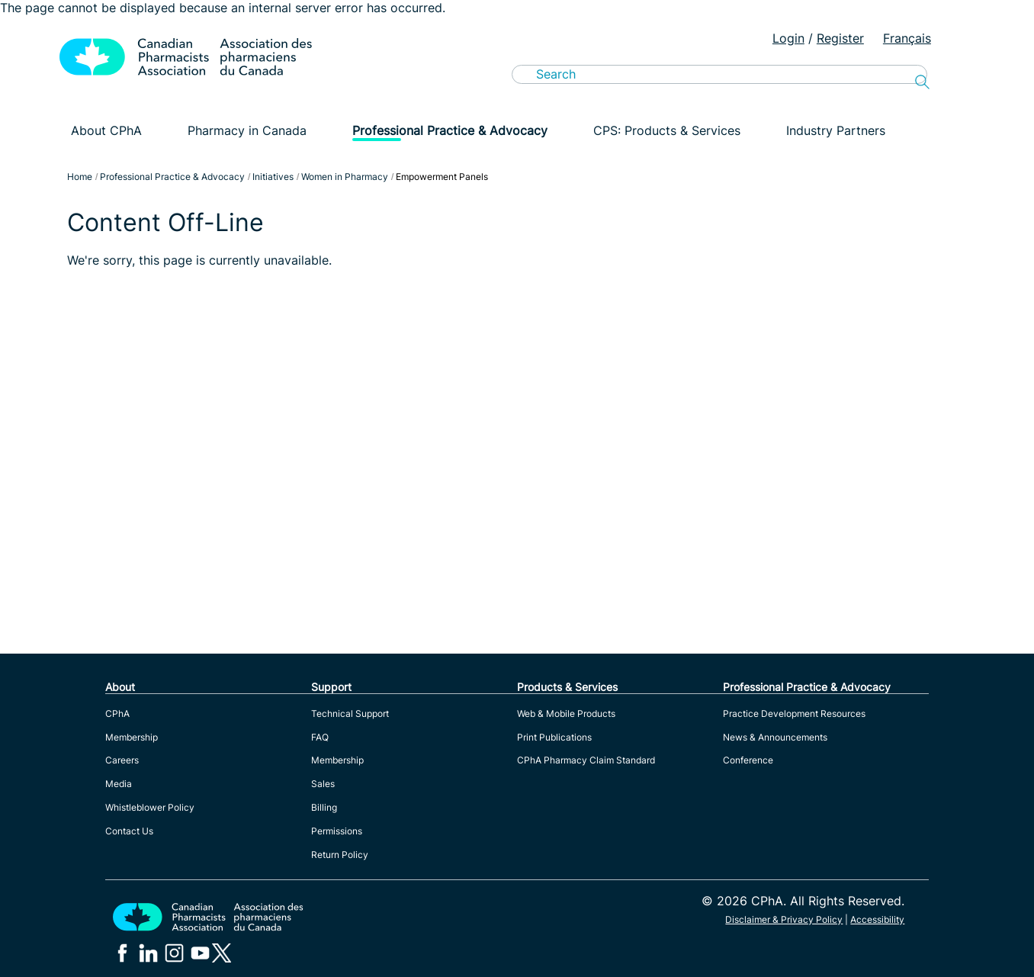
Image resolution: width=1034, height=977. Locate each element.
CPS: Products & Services (666, 130)
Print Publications (554, 737)
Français (907, 38)
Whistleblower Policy (149, 807)
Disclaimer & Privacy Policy (784, 919)
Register (840, 38)
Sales (323, 783)
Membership (131, 737)
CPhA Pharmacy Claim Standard (586, 760)
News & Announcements (775, 737)
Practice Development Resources (794, 713)
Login (788, 38)
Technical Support (350, 713)
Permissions (336, 831)
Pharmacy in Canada (247, 130)
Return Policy (339, 854)
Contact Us (129, 831)
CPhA (117, 713)
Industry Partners (835, 130)
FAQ (320, 737)
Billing (324, 807)
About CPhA (106, 130)
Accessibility (877, 919)
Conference (748, 760)
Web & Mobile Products (566, 713)
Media (118, 783)
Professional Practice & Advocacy (450, 130)
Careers (122, 760)
